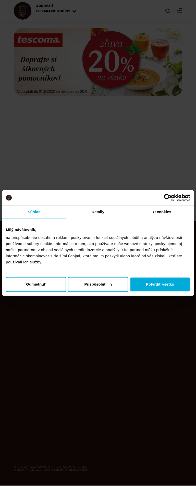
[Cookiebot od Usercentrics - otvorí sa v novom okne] (167, 197)
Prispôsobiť (98, 284)
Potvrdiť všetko (160, 284)
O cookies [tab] (162, 212)
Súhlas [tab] (34, 212)
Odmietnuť (36, 284)
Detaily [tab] (98, 212)
